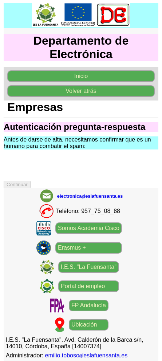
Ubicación (84, 324)
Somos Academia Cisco (88, 228)
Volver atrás (81, 91)
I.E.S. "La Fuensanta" (88, 267)
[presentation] (59, 166)
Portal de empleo (83, 286)
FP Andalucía (88, 305)
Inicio (81, 76)
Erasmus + (72, 248)
